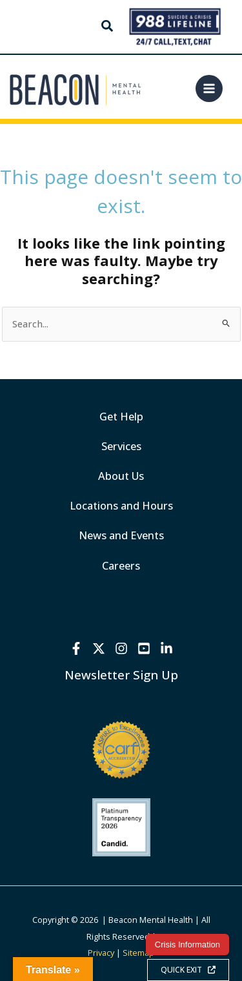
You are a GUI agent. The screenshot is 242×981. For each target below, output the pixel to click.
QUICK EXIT (188, 969)
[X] (98, 648)
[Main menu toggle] (209, 88)
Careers (121, 565)
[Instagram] (121, 648)
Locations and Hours (121, 505)
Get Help (121, 416)
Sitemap (138, 952)
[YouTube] (143, 648)
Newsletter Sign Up (121, 674)
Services (121, 446)
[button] (107, 27)
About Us (121, 475)
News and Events (121, 535)
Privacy (101, 952)
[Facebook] (76, 648)
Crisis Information (187, 944)
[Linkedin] (166, 648)
